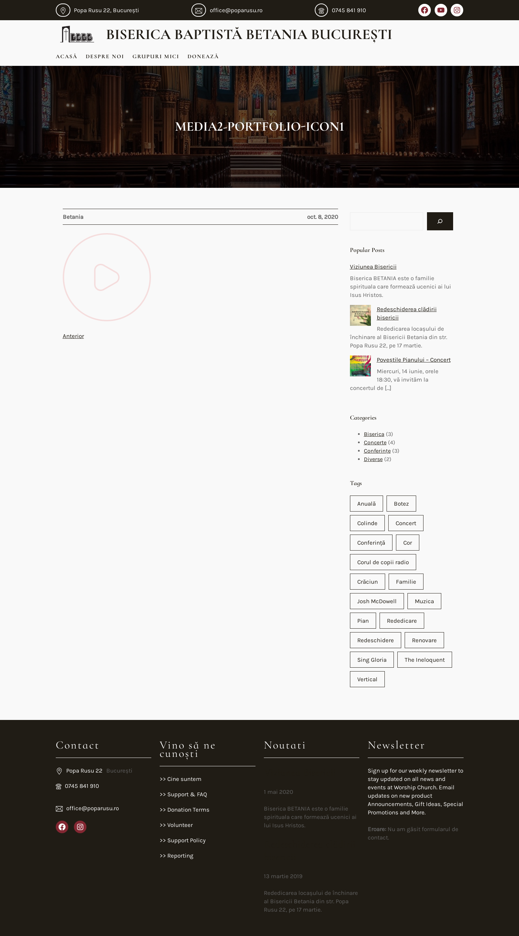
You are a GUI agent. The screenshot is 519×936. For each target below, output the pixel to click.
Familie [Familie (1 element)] (406, 581)
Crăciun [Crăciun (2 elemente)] (367, 581)
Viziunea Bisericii (373, 266)
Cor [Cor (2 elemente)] (407, 542)
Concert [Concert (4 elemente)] (406, 523)
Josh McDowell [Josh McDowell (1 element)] (377, 601)
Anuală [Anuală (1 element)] (366, 503)
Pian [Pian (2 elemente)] (363, 620)
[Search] (440, 221)
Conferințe (377, 450)
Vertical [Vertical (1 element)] (367, 679)
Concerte (375, 442)
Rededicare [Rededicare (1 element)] (402, 620)
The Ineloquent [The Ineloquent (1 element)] (425, 659)
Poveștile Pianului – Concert (414, 359)
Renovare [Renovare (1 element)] (424, 640)
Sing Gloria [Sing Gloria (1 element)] (372, 659)
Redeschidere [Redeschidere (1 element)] (375, 640)
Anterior (73, 335)
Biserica (374, 434)
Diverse (373, 459)
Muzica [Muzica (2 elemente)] (424, 601)
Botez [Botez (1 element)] (401, 503)
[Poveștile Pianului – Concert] (360, 366)
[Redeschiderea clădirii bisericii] (360, 316)
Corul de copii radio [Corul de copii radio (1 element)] (383, 562)
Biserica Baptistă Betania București (249, 34)
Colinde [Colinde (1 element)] (367, 523)
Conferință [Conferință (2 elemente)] (371, 542)
